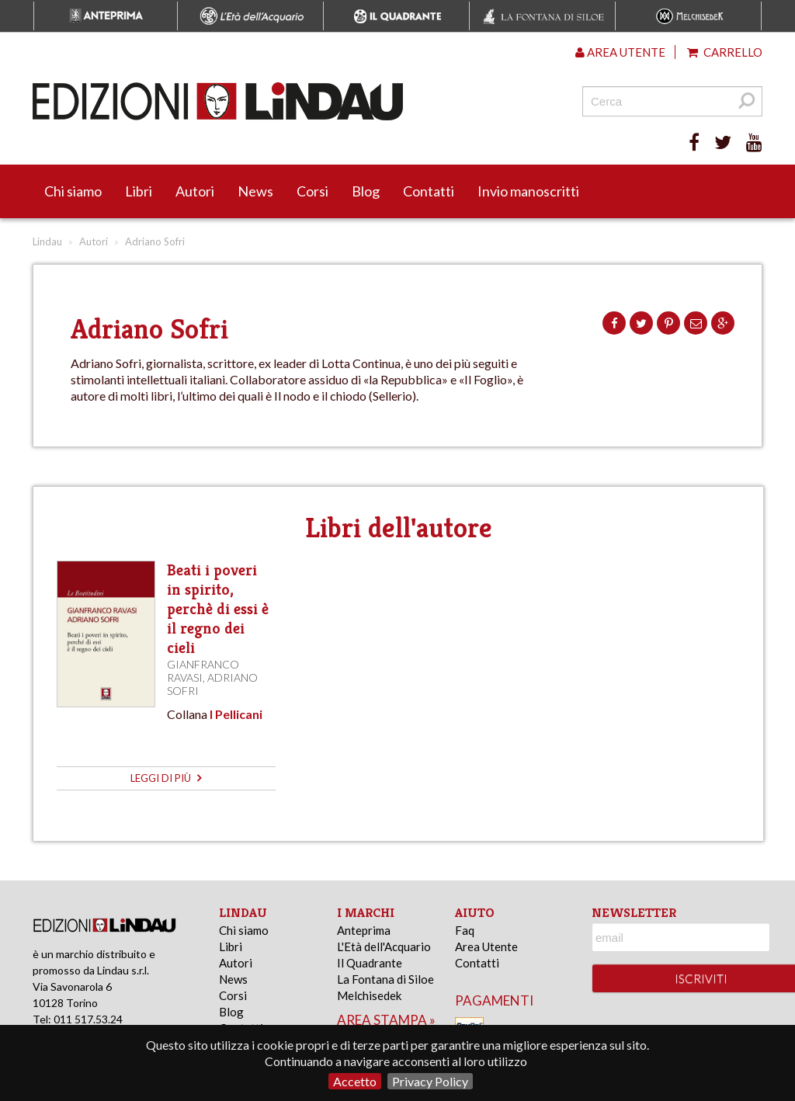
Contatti (428, 191)
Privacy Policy (430, 1081)
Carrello (724, 52)
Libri (138, 191)
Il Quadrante (369, 963)
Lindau (47, 241)
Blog (366, 191)
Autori (194, 191)
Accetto (355, 1081)
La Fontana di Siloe (385, 979)
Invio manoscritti (528, 191)
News (255, 191)
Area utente (620, 52)
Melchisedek (369, 995)
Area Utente (486, 946)
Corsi (312, 191)
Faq (464, 930)
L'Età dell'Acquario (384, 946)
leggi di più (165, 778)
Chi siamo (73, 191)
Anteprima (364, 930)
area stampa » (386, 1020)
